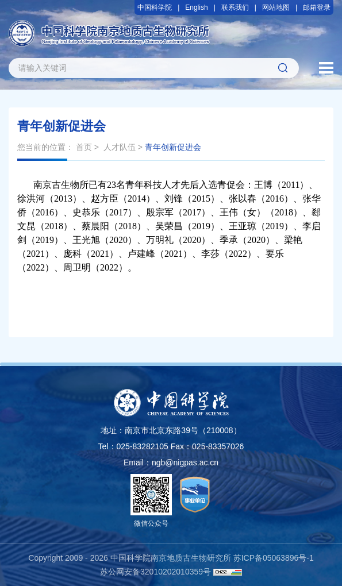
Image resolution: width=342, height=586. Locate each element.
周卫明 (77, 267)
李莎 (210, 254)
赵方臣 (104, 198)
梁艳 (293, 240)
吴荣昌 (169, 226)
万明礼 (160, 240)
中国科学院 (154, 7)
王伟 (229, 212)
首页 (84, 147)
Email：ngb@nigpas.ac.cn (171, 462)
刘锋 (173, 198)
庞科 (72, 254)
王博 (263, 185)
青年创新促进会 (173, 147)
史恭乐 (86, 212)
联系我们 (235, 7)
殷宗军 (160, 212)
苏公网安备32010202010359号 (155, 571)
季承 (229, 240)
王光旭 (86, 240)
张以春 (242, 198)
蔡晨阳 (95, 226)
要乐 (275, 254)
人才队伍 (119, 147)
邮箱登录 (317, 7)
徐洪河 (31, 198)
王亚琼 (242, 226)
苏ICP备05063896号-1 (273, 557)
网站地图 (276, 7)
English (196, 7)
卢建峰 (141, 254)
